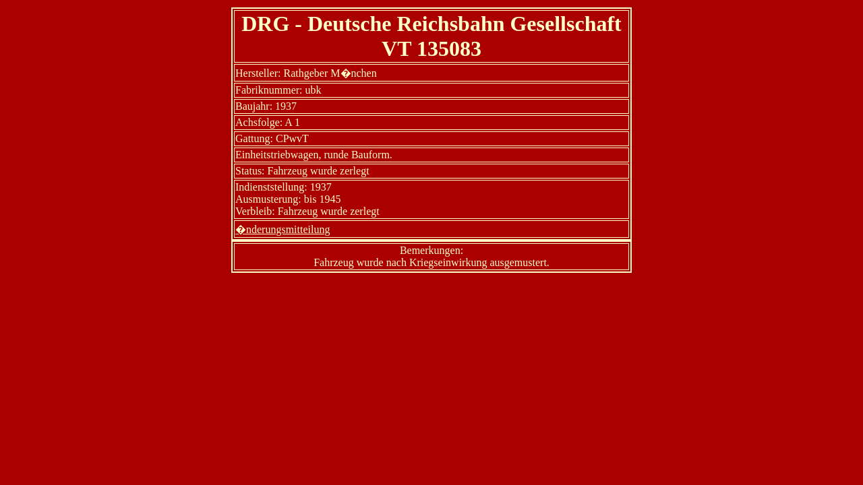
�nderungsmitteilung (282, 229)
